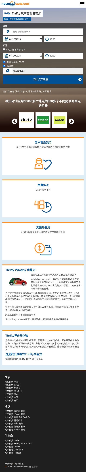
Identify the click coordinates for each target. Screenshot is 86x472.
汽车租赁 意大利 (12, 385)
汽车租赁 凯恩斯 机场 (15, 426)
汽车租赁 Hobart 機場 (15, 429)
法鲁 (17, 91)
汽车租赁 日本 (11, 394)
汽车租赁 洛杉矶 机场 (15, 411)
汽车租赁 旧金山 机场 (15, 414)
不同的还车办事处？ (14, 49)
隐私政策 (19, 463)
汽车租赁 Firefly (12, 446)
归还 (5, 45)
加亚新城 (46, 91)
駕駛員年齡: (13, 62)
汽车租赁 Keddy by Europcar (18, 443)
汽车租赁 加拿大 (12, 388)
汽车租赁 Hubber (13, 453)
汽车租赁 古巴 (11, 400)
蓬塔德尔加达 (34, 91)
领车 (5, 26)
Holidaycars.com (20, 466)
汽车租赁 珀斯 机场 (14, 423)
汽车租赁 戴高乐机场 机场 (17, 417)
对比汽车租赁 (57, 79)
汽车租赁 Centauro (14, 449)
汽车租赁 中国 (11, 397)
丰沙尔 (24, 91)
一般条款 (9, 463)
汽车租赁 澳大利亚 (14, 391)
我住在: (8, 66)
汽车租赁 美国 (11, 382)
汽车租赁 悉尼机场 (14, 420)
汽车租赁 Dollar (12, 440)
